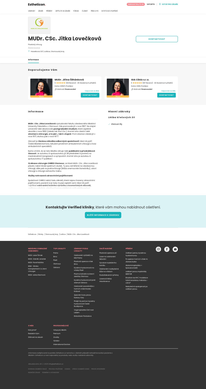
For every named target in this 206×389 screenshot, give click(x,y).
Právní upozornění (98, 369)
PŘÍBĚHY (49, 11)
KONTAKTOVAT (157, 39)
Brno (55, 256)
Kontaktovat (90, 95)
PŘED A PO (94, 11)
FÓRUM (76, 11)
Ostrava (56, 267)
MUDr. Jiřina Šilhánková (69, 79)
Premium (56, 333)
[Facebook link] (166, 250)
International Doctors (61, 344)
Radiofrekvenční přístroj (109, 275)
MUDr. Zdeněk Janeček (37, 259)
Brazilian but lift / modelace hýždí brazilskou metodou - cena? (137, 280)
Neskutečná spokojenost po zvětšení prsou (137, 287)
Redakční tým (33, 333)
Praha (55, 253)
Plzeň (55, 260)
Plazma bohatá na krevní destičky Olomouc (84, 275)
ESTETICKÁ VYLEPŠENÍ (110, 11)
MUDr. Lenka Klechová (36, 275)
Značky (56, 337)
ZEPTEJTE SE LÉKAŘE (62, 11)
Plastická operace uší (108, 253)
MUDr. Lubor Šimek (35, 255)
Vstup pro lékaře (59, 330)
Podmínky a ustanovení (50, 373)
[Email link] (175, 249)
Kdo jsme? (32, 330)
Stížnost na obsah (35, 337)
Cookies (67, 369)
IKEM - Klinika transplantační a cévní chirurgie (37, 268)
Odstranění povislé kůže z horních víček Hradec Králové (84, 288)
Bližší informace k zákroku (103, 215)
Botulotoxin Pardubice (82, 316)
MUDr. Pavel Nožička (36, 262)
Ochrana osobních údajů (37, 369)
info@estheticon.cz (55, 364)
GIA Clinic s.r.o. (140, 79)
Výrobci (56, 341)
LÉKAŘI (40, 11)
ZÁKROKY (31, 11)
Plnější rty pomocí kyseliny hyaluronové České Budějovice (84, 303)
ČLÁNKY (85, 11)
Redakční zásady (34, 373)
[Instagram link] (158, 250)
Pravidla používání (56, 369)
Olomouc (57, 264)
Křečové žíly (116, 124)
